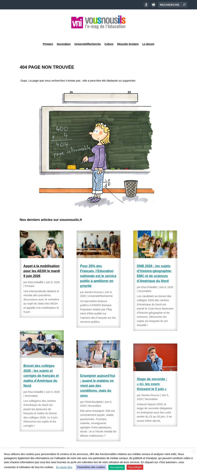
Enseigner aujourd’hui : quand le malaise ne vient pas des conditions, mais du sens (97, 376)
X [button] (193, 451)
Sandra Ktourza (93, 282)
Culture (109, 33)
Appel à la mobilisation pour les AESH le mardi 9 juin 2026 (41, 261)
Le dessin (148, 33)
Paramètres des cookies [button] (91, 467)
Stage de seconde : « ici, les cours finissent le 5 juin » (152, 374)
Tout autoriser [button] (116, 467)
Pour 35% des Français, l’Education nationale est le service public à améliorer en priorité (98, 266)
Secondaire (64, 33)
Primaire (48, 33)
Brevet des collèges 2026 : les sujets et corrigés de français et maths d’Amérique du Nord (41, 366)
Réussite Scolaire (128, 33)
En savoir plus (64, 467)
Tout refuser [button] (135, 467)
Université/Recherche (87, 33)
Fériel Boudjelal (93, 392)
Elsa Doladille (35, 272)
